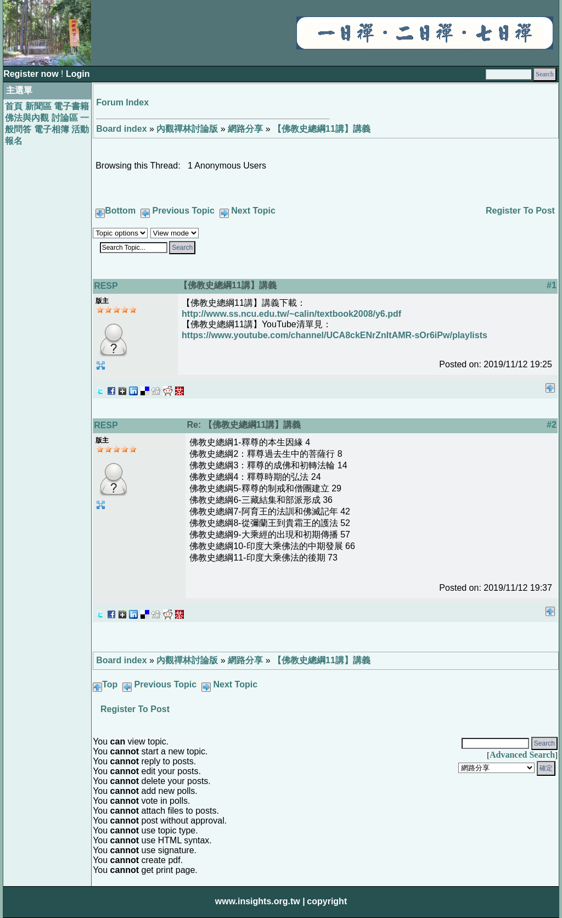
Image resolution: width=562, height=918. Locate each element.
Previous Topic (183, 210)
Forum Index (122, 102)
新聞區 (38, 106)
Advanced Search (522, 754)
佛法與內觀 (27, 117)
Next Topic (253, 210)
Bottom (120, 210)
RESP (106, 285)
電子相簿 (51, 129)
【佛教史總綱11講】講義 (321, 128)
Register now (32, 74)
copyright (327, 901)
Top (109, 684)
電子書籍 (71, 106)
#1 (552, 285)
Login (78, 74)
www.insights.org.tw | (260, 901)
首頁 (14, 106)
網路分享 (245, 128)
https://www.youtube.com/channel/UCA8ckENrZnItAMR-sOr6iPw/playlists (334, 335)
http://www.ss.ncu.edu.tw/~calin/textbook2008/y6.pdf (291, 313)
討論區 (65, 117)
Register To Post (520, 210)
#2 (552, 424)
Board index (121, 128)
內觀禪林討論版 (187, 128)
